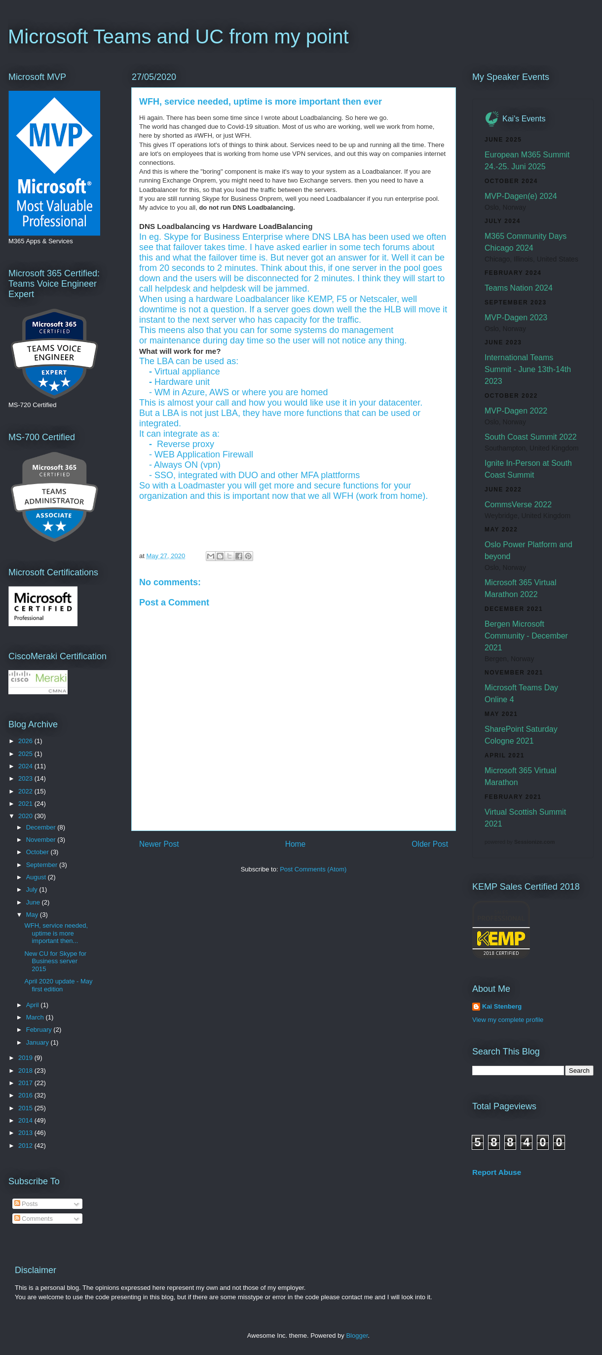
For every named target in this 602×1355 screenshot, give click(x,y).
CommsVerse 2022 (518, 504)
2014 (26, 1120)
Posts (26, 1203)
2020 (26, 816)
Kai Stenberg (502, 1006)
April (33, 1005)
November (42, 839)
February (40, 1029)
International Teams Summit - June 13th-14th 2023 (528, 369)
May (33, 914)
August (37, 877)
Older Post (430, 844)
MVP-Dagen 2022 (516, 411)
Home (295, 844)
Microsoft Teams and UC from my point (178, 36)
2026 (26, 741)
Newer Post (159, 844)
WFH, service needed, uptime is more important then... (56, 933)
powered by (520, 842)
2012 (26, 1145)
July (32, 889)
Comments (33, 1218)
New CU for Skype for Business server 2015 (55, 961)
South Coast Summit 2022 (531, 437)
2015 (26, 1108)
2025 (26, 753)
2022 (26, 791)
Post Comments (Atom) (313, 869)
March (36, 1017)
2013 (26, 1132)
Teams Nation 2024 (519, 288)
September (42, 864)
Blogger (357, 1335)
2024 (26, 766)
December (42, 827)
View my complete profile (507, 1019)
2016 (26, 1095)
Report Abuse (496, 1172)
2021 (26, 803)
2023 (26, 778)
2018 (26, 1070)
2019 (26, 1057)
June (34, 902)
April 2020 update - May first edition (58, 985)
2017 (26, 1083)
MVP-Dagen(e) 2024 (521, 196)
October (38, 852)
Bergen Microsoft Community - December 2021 (526, 636)
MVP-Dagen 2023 (516, 317)
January (38, 1042)
